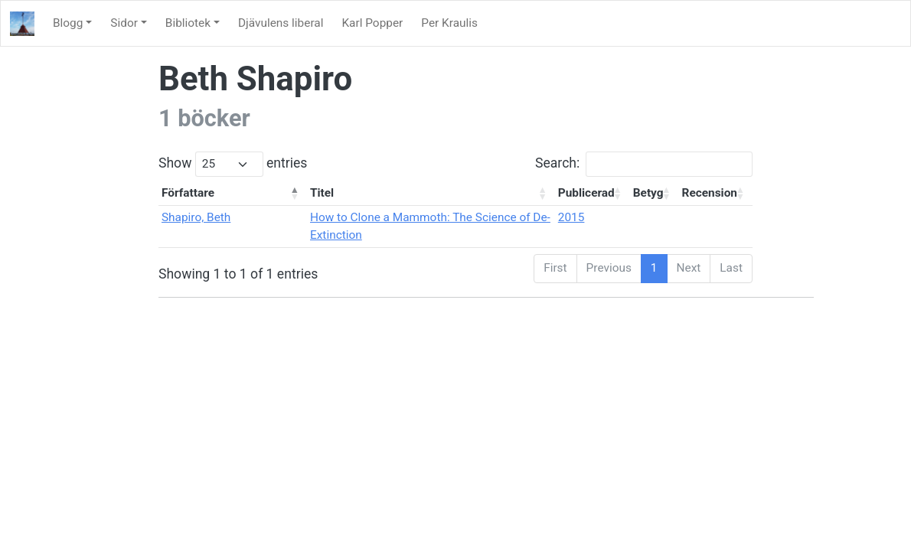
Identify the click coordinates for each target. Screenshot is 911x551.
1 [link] (654, 268)
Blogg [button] (68, 23)
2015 (571, 217)
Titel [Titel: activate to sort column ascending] (322, 193)
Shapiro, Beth (196, 217)
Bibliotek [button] (188, 23)
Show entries (232, 164)
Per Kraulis (449, 23)
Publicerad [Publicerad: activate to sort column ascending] (586, 193)
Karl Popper (372, 23)
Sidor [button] (124, 23)
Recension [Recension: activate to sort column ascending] (709, 193)
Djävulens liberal (280, 23)
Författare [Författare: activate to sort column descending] (188, 193)
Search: (644, 164)
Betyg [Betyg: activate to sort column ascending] (648, 193)
